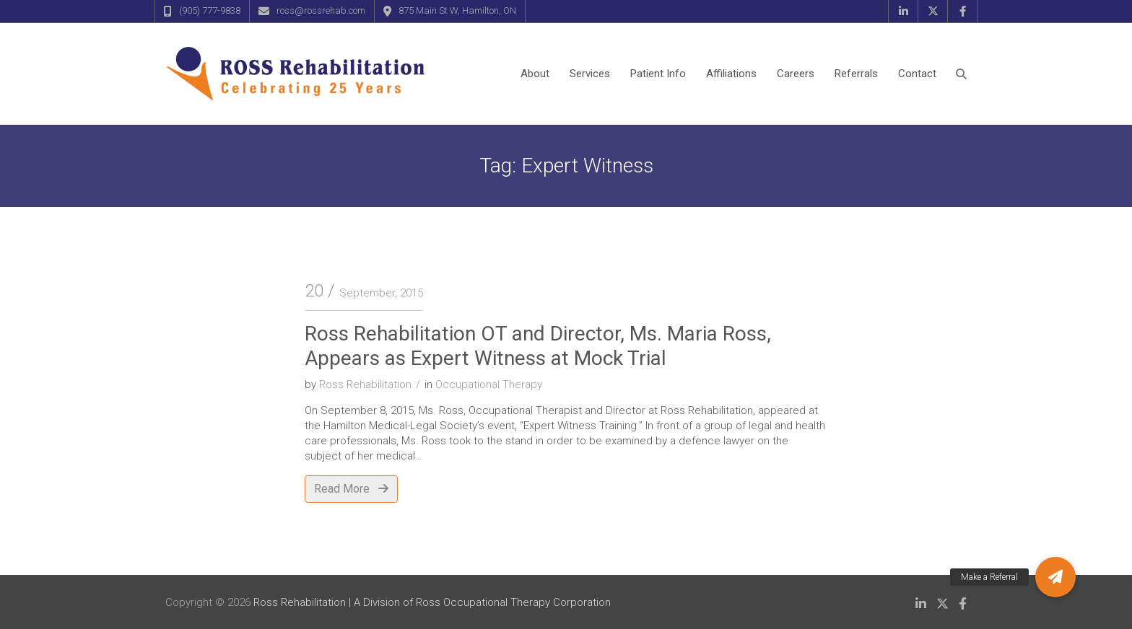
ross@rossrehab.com (321, 10)
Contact (917, 73)
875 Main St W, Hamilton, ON (457, 10)
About (535, 73)
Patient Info (658, 73)
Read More (351, 489)
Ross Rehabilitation (365, 384)
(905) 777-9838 (209, 10)
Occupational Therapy (488, 384)
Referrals (856, 73)
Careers (795, 73)
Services (590, 73)
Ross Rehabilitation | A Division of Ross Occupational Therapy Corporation (432, 602)
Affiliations (731, 73)
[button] (1055, 577)
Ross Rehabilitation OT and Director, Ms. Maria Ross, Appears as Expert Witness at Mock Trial (538, 346)
